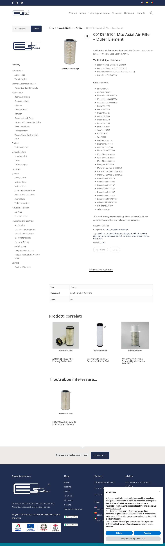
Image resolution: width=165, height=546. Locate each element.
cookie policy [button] (115, 508)
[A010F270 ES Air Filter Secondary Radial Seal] (100, 338)
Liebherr (97, 236)
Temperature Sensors (24, 250)
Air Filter (18, 212)
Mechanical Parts (22, 126)
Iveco (144, 233)
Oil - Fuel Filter (21, 216)
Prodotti (67, 487)
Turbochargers (21, 130)
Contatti (67, 505)
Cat (107, 233)
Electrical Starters (22, 267)
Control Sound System (24, 233)
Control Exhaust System (25, 229)
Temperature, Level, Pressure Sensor (27, 256)
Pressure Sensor (22, 242)
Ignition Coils (20, 182)
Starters (15, 263)
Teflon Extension (22, 203)
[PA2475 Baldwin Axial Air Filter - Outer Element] (65, 401)
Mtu (103, 242)
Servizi (67, 491)
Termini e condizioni (73, 509)
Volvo (95, 238)
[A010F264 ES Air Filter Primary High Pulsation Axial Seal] (135, 338)
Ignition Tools (20, 186)
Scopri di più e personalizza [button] (133, 539)
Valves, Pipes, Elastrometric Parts (27, 137)
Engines (15, 143)
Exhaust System (19, 152)
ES (121, 233)
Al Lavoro (68, 496)
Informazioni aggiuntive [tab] (101, 269)
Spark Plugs (20, 199)
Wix (100, 238)
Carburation (17, 70)
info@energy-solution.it (104, 482)
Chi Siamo (68, 500)
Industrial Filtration (20, 207)
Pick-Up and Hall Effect (25, 194)
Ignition (15, 173)
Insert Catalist (21, 156)
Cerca (36, 29)
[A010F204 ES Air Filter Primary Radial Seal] (65, 338)
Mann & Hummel (114, 236)
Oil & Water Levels (23, 238)
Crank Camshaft (22, 101)
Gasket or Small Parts (24, 118)
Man (104, 236)
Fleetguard (127, 233)
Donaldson (114, 233)
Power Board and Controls (26, 88)
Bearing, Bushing (22, 97)
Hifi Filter (137, 233)
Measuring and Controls (22, 221)
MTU (134, 236)
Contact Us (100, 455)
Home (51, 28)
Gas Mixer (16, 169)
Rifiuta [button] (119, 533)
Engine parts (17, 92)
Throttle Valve (21, 79)
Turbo (17, 160)
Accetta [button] (147, 533)
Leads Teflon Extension (25, 190)
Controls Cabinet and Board (24, 83)
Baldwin (101, 233)
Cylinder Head (21, 109)
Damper (18, 114)
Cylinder (18, 105)
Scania (146, 236)
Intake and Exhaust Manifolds (28, 122)
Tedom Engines (21, 147)
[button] (87, 36)
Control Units (20, 177)
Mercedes (127, 236)
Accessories (20, 75)
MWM (140, 236)
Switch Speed (20, 246)
